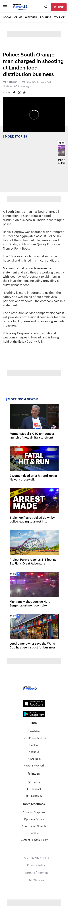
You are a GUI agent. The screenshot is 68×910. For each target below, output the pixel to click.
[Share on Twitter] (19, 92)
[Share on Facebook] (14, 92)
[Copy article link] (24, 92)
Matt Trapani (10, 82)
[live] (59, 7)
